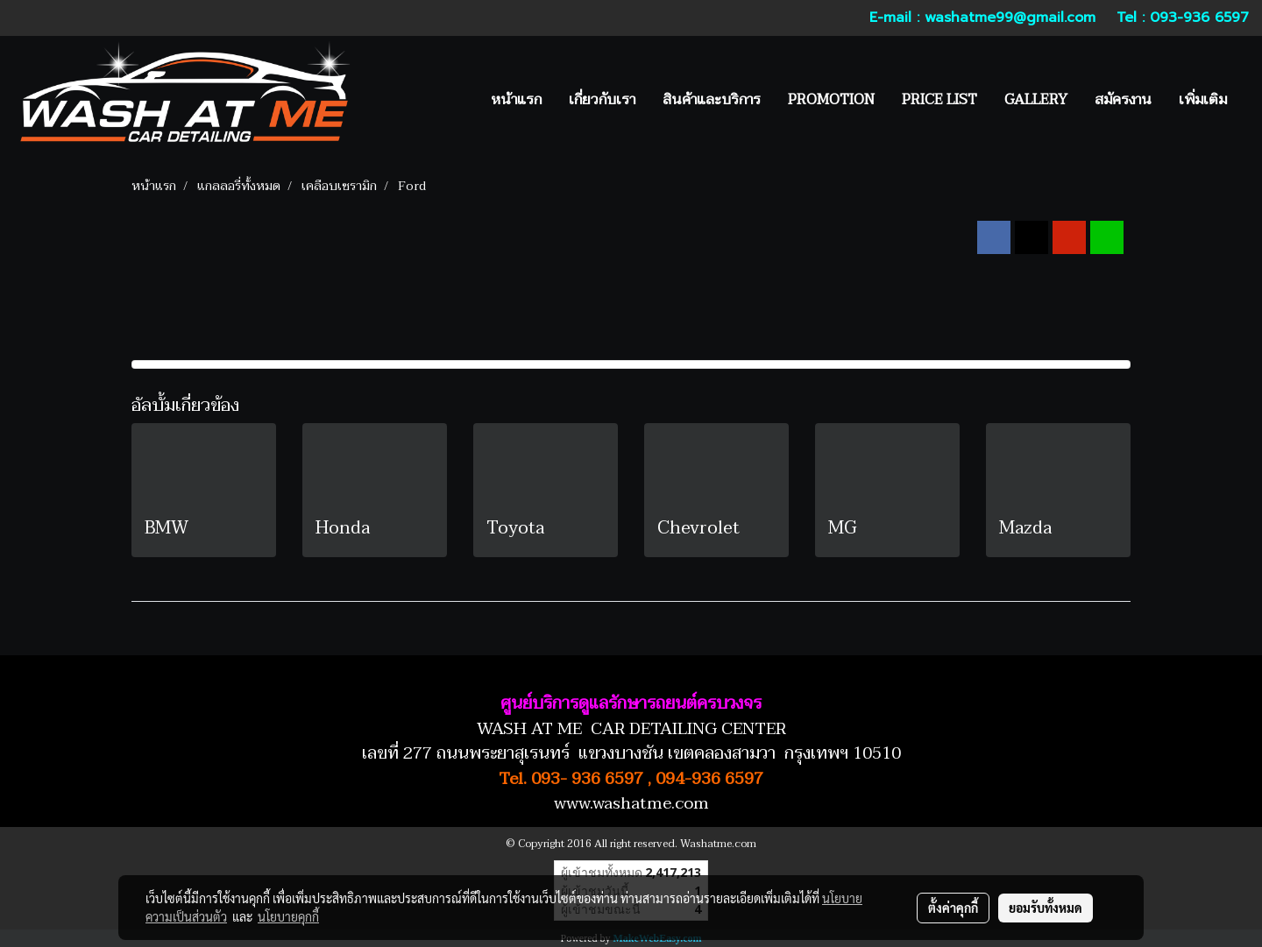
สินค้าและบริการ (712, 100)
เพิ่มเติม (1203, 100)
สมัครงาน (1123, 100)
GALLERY (1035, 100)
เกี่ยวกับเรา (602, 100)
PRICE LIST (939, 100)
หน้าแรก (516, 100)
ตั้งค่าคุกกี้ (953, 907)
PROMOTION (831, 100)
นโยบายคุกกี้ (288, 916)
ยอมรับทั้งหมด (1045, 907)
